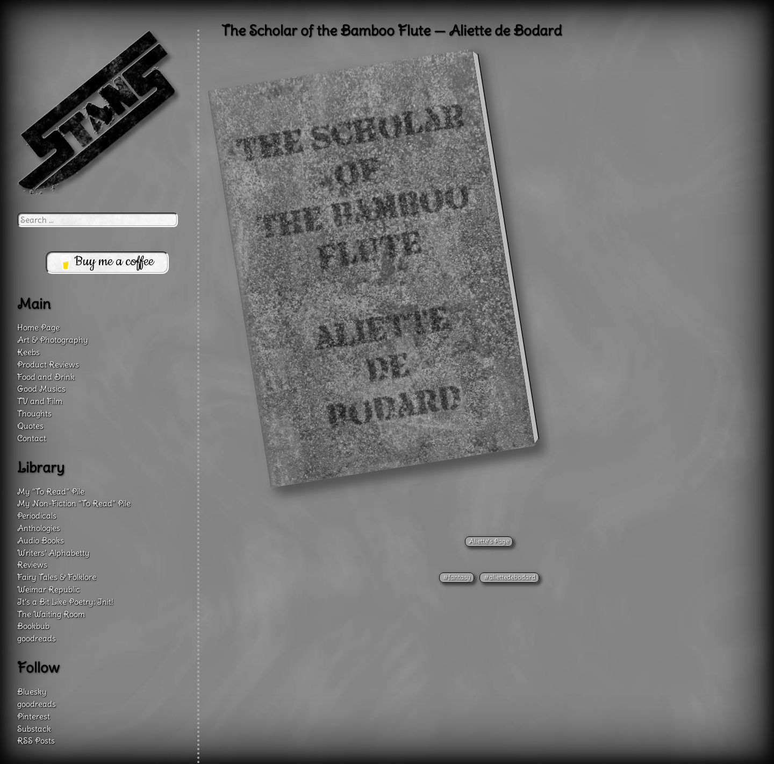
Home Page (38, 327)
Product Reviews (48, 364)
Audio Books (40, 540)
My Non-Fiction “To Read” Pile (74, 503)
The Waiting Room (51, 614)
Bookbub (33, 626)
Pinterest (33, 716)
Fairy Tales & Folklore (56, 577)
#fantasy (456, 577)
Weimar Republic (48, 589)
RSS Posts (36, 740)
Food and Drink (46, 377)
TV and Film (39, 401)
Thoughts (34, 413)
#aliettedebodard (509, 577)
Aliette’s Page (489, 541)
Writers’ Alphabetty (53, 553)
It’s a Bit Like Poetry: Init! (65, 602)
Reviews (32, 565)
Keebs (28, 352)
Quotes (30, 426)
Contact (31, 438)
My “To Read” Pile (50, 491)
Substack (34, 729)
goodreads (36, 638)
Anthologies (38, 528)
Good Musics (41, 389)
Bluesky (32, 692)
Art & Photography (52, 340)
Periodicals (36, 516)
